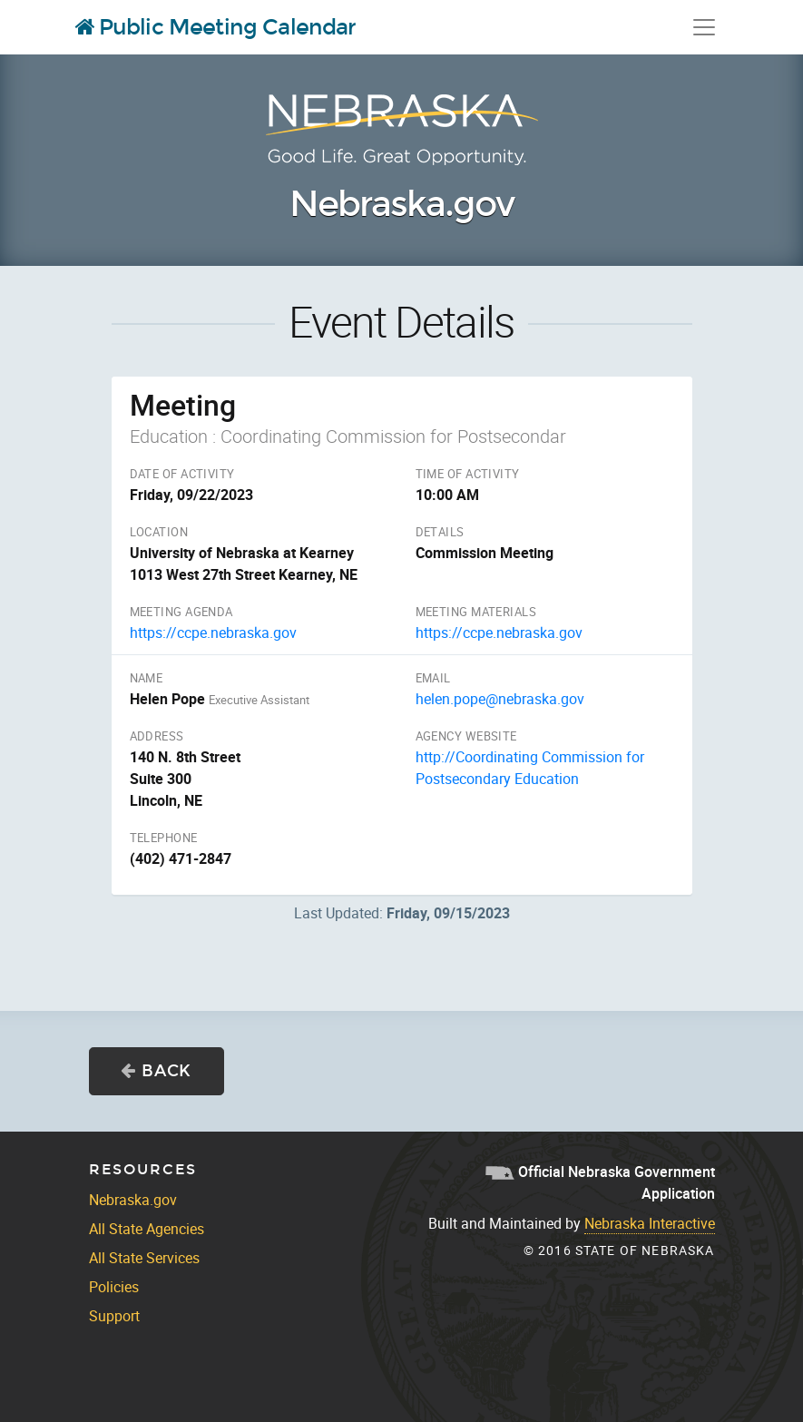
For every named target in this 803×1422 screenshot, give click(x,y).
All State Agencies (146, 1229)
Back (156, 1071)
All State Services (144, 1258)
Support (114, 1316)
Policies (114, 1287)
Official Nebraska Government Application (600, 1182)
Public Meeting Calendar (216, 27)
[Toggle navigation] (704, 27)
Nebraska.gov (401, 204)
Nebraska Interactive (649, 1223)
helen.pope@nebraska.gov (500, 699)
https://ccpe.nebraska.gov (213, 632)
